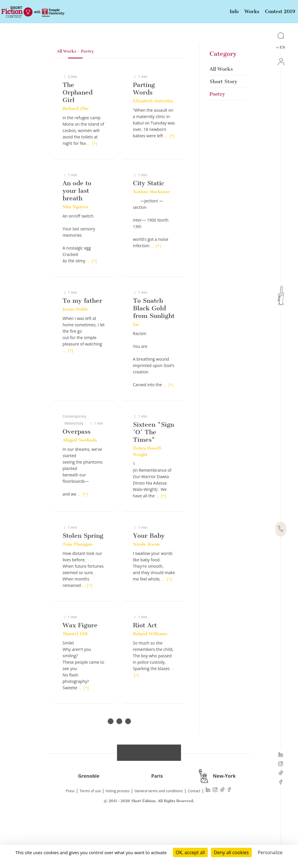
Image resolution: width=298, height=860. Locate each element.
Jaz (136, 363)
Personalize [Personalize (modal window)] (270, 852)
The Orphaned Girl (78, 132)
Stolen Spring (83, 575)
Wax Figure (80, 664)
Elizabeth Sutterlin (153, 140)
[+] (94, 183)
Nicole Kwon (146, 583)
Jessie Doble (75, 348)
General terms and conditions (158, 830)
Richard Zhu (75, 148)
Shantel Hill (75, 673)
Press (70, 830)
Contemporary (74, 455)
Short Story (223, 121)
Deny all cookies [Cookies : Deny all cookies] (231, 852)
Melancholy (74, 462)
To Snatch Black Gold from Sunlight (154, 347)
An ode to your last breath (77, 230)
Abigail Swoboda (80, 479)
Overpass (77, 471)
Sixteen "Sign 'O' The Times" (153, 471)
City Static (148, 222)
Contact (194, 830)
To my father (82, 340)
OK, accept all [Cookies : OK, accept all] (190, 852)
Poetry (217, 133)
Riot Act (145, 664)
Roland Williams (150, 673)
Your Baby (149, 575)
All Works (221, 108)
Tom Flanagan (77, 583)
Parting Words (144, 128)
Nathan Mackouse (151, 231)
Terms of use (90, 830)
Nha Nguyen (75, 246)
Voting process (118, 830)
